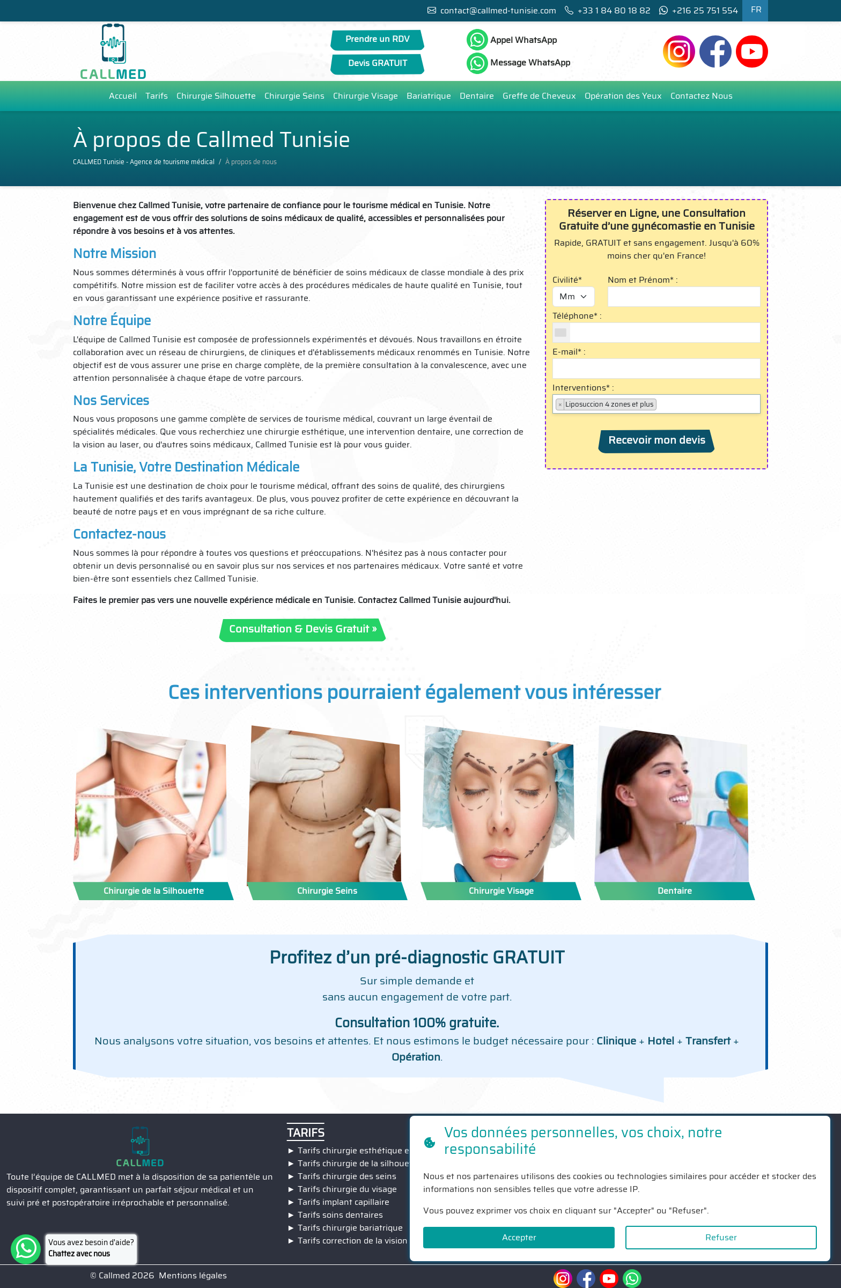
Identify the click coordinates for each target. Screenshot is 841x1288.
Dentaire (477, 95)
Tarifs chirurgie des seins (347, 1176)
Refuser (721, 1237)
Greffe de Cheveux (539, 95)
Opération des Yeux (623, 95)
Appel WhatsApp (512, 39)
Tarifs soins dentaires (340, 1214)
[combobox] (561, 332)
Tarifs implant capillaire (343, 1202)
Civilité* (567, 280)
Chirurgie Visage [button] (365, 95)
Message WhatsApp (518, 63)
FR (756, 9)
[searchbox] (662, 404)
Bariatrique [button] (429, 95)
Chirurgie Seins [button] (294, 95)
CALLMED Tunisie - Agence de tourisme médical (144, 162)
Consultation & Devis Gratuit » (303, 628)
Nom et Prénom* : (643, 280)
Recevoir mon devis (656, 439)
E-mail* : (569, 351)
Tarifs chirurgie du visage (347, 1189)
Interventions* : (583, 387)
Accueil (123, 95)
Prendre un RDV (377, 39)
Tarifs (156, 95)
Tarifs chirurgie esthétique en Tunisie (372, 1150)
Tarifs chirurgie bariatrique (350, 1227)
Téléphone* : (577, 316)
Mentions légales (193, 1275)
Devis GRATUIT (377, 63)
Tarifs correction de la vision (353, 1240)
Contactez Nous (701, 95)
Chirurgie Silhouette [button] (216, 95)
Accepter (519, 1237)
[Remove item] (560, 404)
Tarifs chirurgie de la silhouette (359, 1163)
